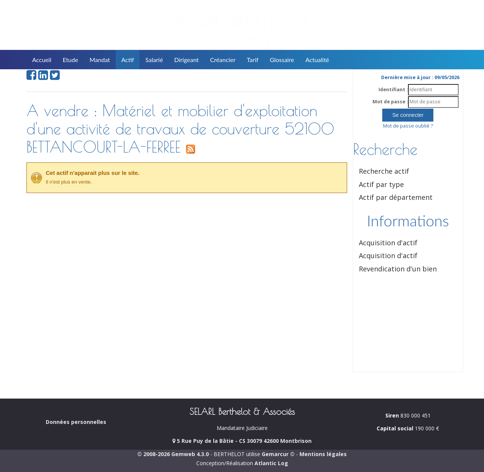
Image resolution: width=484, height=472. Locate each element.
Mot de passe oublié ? (408, 126)
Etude (70, 59)
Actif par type (381, 184)
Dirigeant (186, 59)
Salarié (154, 59)
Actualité (317, 59)
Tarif (253, 59)
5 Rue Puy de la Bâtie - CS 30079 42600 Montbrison (242, 440)
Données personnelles (76, 421)
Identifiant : (393, 89)
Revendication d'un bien (398, 268)
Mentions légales (323, 454)
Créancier (223, 59)
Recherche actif (384, 171)
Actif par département (396, 197)
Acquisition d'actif (388, 242)
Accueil (41, 59)
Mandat (100, 59)
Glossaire (282, 59)
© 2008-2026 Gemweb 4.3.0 (173, 454)
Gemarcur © (278, 454)
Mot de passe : (390, 101)
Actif (127, 59)
